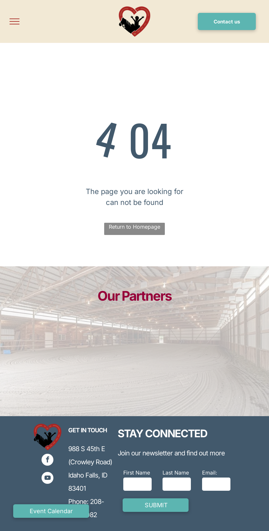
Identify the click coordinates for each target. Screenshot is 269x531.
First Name (136, 472)
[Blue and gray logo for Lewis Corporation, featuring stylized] (48, 363)
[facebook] (47, 460)
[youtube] (47, 478)
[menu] (14, 21)
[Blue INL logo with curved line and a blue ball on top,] (105, 371)
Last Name (176, 472)
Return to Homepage (134, 226)
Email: (209, 472)
